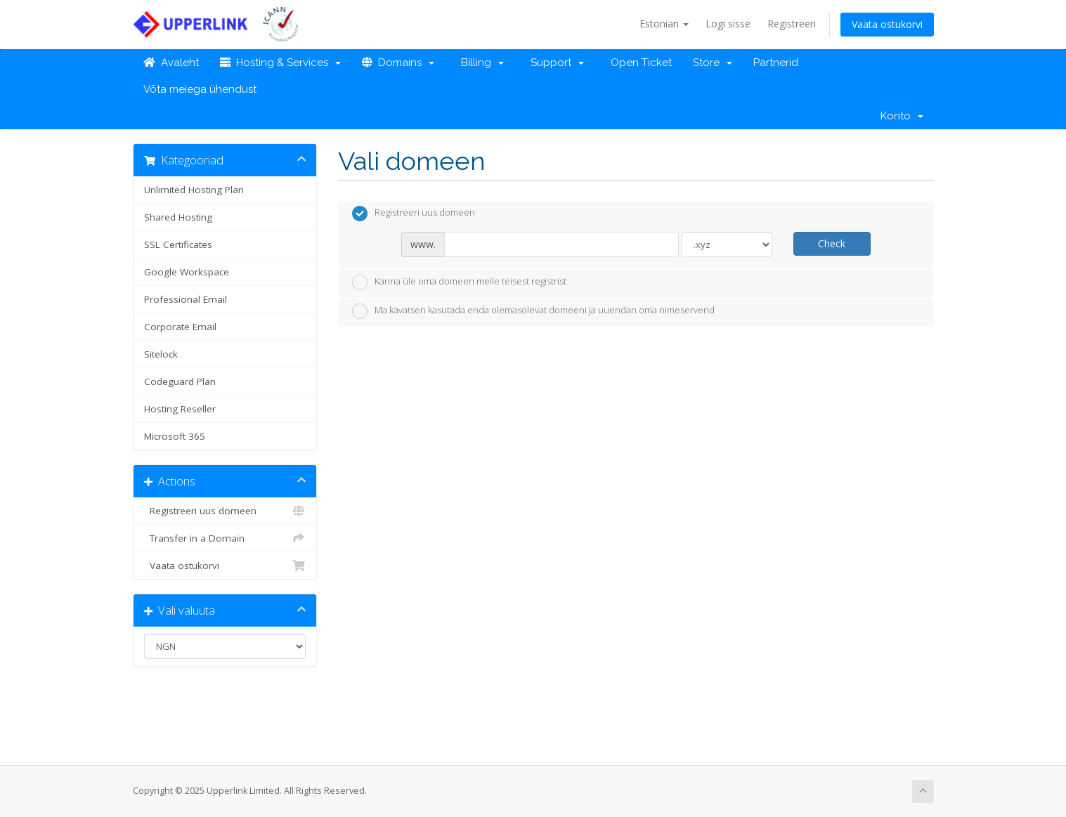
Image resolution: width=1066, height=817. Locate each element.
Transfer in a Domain (225, 538)
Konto (901, 116)
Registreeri (791, 23)
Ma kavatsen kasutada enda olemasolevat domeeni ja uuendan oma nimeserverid (533, 311)
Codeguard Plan (180, 381)
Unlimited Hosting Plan (194, 189)
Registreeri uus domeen (225, 510)
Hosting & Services (280, 62)
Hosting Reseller (180, 409)
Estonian (664, 23)
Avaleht (171, 62)
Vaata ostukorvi (887, 24)
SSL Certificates (178, 244)
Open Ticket (638, 62)
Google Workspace (186, 272)
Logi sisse (728, 23)
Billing (479, 62)
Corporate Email (180, 326)
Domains (398, 62)
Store (712, 62)
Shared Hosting (178, 217)
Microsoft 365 (174, 436)
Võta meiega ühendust (199, 89)
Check (831, 243)
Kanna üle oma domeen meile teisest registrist (459, 282)
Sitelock (161, 354)
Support (554, 62)
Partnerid (775, 62)
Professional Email (185, 299)
